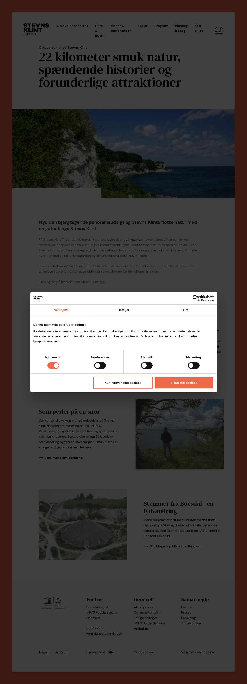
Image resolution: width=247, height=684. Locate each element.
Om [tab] (185, 310)
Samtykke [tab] (61, 310)
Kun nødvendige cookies (123, 382)
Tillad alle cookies (184, 382)
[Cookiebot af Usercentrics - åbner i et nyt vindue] (196, 298)
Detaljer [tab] (123, 310)
